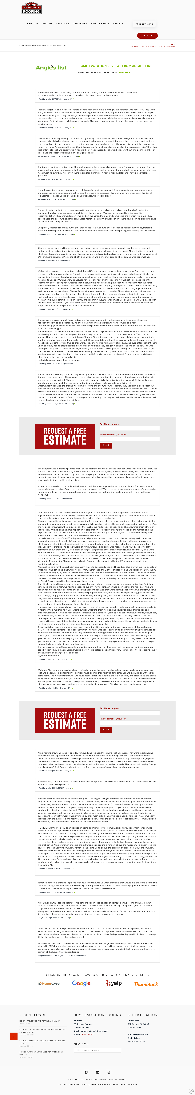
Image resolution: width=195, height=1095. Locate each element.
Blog (70, 1080)
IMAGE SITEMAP (91, 1080)
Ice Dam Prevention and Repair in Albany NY (39, 1021)
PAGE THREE (110, 72)
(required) (130, 426)
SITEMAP (78, 1080)
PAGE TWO (96, 72)
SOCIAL (103, 1080)
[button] (14, 1036)
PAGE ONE (83, 72)
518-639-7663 (87, 1034)
